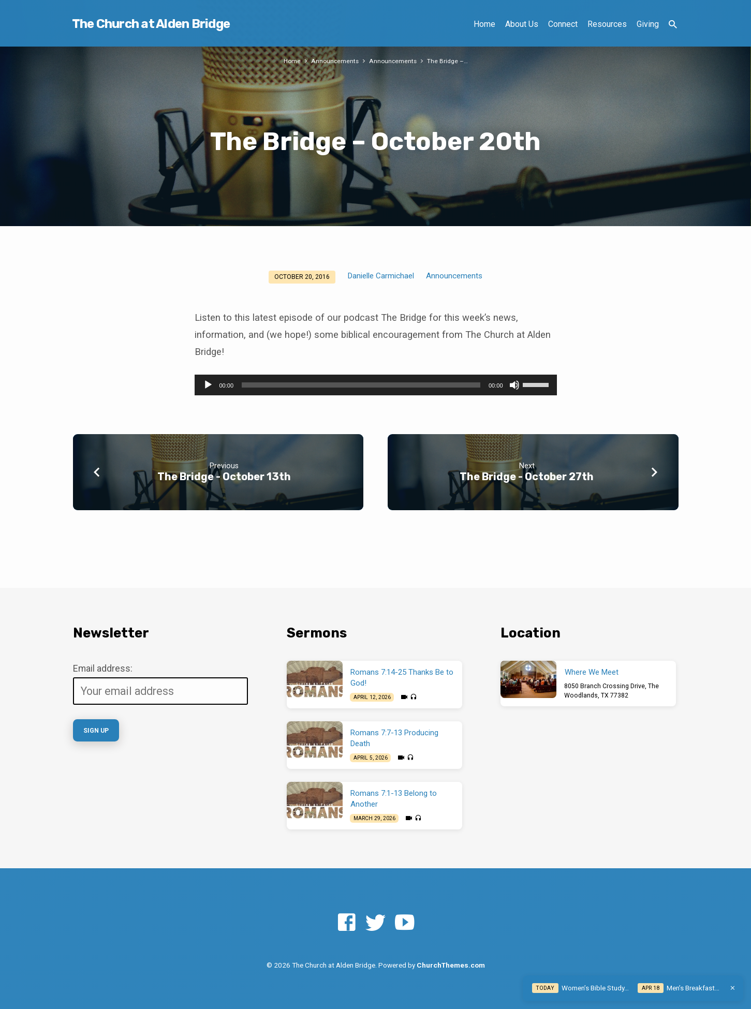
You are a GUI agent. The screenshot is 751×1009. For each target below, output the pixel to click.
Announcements (334, 61)
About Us (521, 24)
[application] (376, 385)
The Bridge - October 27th (527, 476)
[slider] (361, 385)
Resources (607, 24)
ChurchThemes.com (451, 965)
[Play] (208, 385)
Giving (648, 24)
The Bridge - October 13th (224, 476)
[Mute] (514, 385)
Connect (563, 24)
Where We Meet (592, 672)
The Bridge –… (449, 61)
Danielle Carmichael (380, 275)
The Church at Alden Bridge (151, 24)
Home (484, 24)
